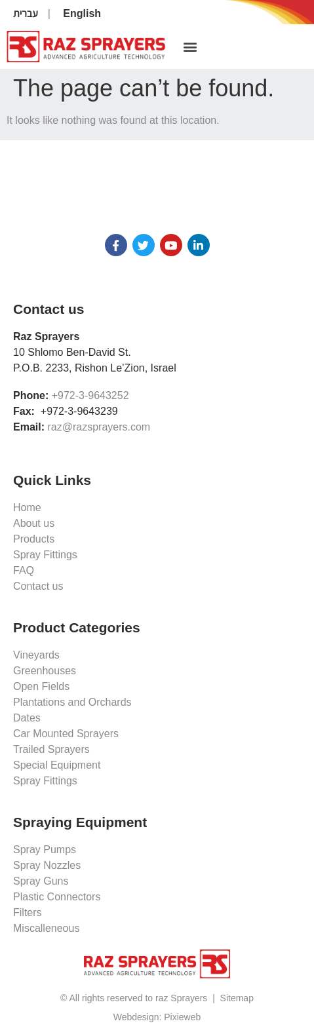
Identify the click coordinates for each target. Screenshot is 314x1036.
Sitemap (237, 998)
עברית (25, 13)
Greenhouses (44, 670)
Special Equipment (56, 765)
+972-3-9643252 (90, 395)
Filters (27, 912)
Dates (27, 717)
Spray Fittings (45, 554)
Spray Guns (40, 881)
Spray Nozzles (47, 865)
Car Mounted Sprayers (66, 733)
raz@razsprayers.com (98, 426)
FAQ (23, 570)
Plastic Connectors (56, 896)
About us (33, 523)
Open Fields (41, 686)
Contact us (38, 586)
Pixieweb (182, 1017)
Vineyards (36, 655)
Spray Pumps (44, 849)
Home (27, 507)
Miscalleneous (46, 928)
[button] (190, 47)
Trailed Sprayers (51, 749)
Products (33, 539)
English (82, 13)
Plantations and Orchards (72, 702)
